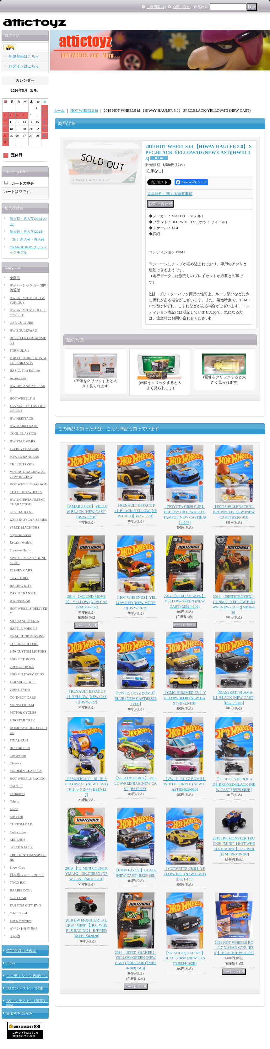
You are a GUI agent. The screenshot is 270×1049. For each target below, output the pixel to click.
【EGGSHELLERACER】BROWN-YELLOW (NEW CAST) (234, 511)
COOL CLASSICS (23, 433)
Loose (14, 809)
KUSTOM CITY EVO (25, 905)
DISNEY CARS (21, 570)
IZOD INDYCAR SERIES (28, 519)
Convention (18, 755)
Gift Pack (16, 817)
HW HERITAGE (21, 418)
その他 (15, 936)
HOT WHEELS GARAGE (28, 484)
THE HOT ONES (22, 464)
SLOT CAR (18, 898)
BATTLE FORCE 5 (23, 628)
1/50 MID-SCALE (22, 682)
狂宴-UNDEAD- (19, 1013)
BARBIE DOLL (21, 890)
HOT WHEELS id (22, 398)
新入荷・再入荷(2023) (26, 231)
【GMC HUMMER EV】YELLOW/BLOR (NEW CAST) (184, 697)
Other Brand (18, 913)
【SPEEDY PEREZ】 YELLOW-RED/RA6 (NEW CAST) (135, 783)
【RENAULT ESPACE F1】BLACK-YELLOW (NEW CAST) (135, 510)
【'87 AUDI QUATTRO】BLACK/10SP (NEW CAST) (184, 958)
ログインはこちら (24, 66)
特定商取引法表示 (21, 950)
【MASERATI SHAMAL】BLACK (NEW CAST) (234, 697)
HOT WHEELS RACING (28, 778)
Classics (15, 763)
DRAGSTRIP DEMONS (27, 636)
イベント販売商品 (23, 928)
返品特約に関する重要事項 (169, 194)
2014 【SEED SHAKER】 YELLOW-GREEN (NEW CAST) (184, 601)
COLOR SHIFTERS (24, 644)
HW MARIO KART (24, 426)
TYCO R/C (17, 882)
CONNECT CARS (23, 697)
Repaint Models (21, 542)
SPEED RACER (21, 847)
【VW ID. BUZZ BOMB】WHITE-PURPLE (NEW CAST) (185, 784)
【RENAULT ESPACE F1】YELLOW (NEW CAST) (86, 696)
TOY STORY (19, 578)
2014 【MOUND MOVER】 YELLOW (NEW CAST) (86, 601)
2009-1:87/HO (20, 689)
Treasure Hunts (20, 550)
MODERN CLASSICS (26, 771)
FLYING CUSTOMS (24, 449)
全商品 (15, 278)
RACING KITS (20, 585)
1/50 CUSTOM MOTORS (28, 651)
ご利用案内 (155, 7)
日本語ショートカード (27, 875)
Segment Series (20, 535)
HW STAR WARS (22, 441)
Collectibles (18, 832)
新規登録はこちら (24, 56)
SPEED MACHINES (24, 527)
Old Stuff (16, 786)
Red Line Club (20, 748)
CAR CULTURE (21, 322)
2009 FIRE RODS (22, 659)
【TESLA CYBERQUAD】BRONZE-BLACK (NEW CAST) (234, 784)
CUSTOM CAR (21, 824)
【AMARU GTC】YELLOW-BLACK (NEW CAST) (86, 511)
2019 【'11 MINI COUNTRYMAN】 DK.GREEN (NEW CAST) (86, 873)
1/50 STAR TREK (22, 720)
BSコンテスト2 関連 (24, 988)
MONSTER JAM (22, 705)
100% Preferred (20, 920)
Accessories (18, 378)
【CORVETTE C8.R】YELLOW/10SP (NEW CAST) (185, 873)
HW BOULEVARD (23, 330)
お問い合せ (181, 7)
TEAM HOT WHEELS (26, 492)
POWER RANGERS (24, 456)
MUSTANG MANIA (24, 621)
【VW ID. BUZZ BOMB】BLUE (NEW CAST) (135, 698)
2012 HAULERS (21, 512)
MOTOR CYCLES (23, 712)
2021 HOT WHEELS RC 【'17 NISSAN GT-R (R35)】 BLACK (234, 947)
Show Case (17, 867)
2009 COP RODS (22, 667)
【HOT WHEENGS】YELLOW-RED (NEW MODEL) (135, 602)
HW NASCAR (20, 600)
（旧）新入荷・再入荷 (27, 239)
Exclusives (17, 794)
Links (10, 963)
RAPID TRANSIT (22, 593)
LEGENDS (17, 839)
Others (14, 801)
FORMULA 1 (19, 350)
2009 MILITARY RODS (27, 674)
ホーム (59, 110)
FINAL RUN (19, 740)
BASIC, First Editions (25, 370)
